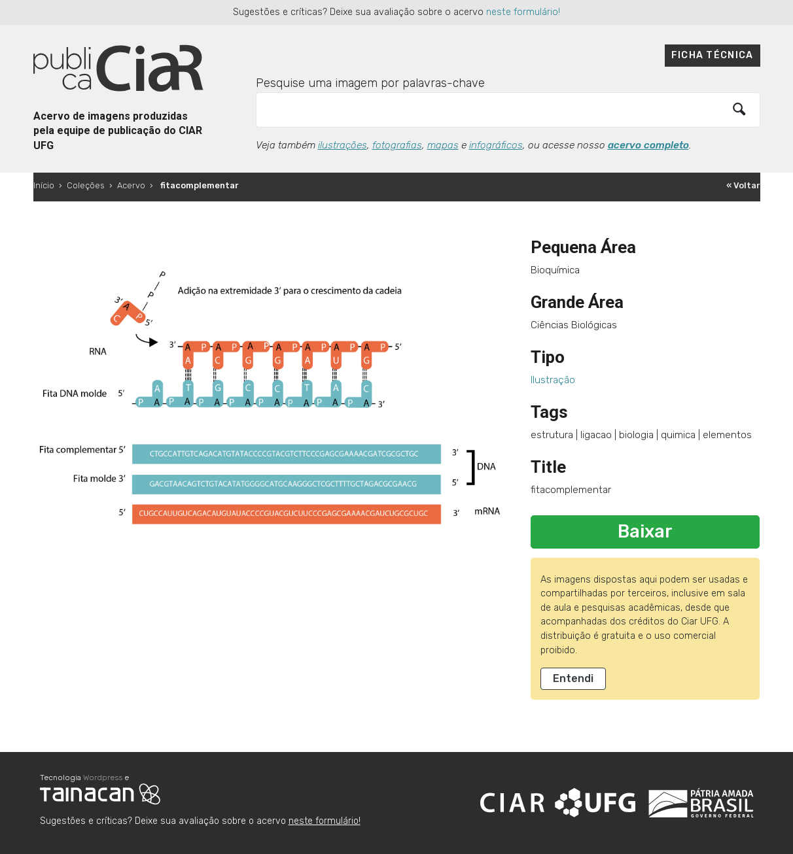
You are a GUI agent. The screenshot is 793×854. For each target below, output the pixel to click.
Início (43, 185)
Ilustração (553, 380)
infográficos (496, 145)
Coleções (86, 185)
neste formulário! (523, 12)
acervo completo (648, 145)
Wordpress (102, 777)
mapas (443, 145)
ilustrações (342, 145)
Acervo (131, 185)
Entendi (573, 678)
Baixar (645, 531)
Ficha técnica (712, 55)
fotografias (397, 145)
